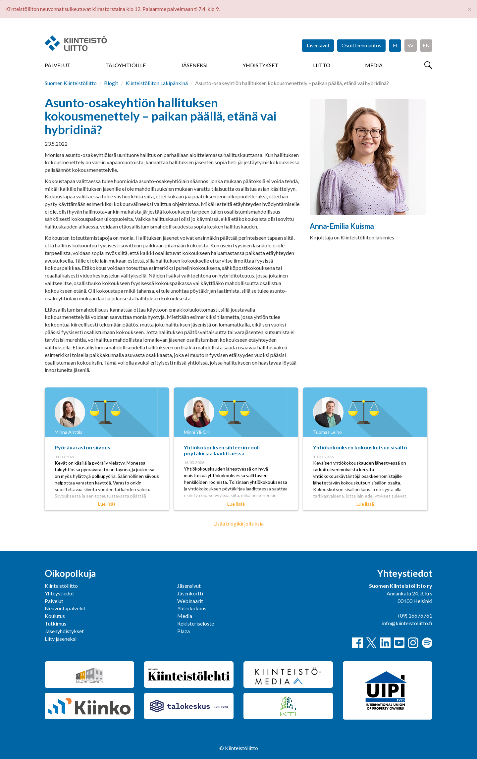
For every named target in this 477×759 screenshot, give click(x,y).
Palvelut (58, 65)
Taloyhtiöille (125, 65)
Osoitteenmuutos (361, 45)
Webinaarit (190, 601)
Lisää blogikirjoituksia (238, 523)
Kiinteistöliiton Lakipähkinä (157, 83)
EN (426, 45)
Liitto (321, 65)
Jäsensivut (318, 45)
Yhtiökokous (191, 608)
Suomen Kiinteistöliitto (71, 83)
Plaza (183, 631)
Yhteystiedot (59, 593)
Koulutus (55, 616)
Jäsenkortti (190, 593)
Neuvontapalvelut (65, 608)
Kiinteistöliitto (61, 585)
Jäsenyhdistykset (64, 631)
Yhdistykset (260, 65)
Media (374, 65)
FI (395, 45)
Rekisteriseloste (195, 623)
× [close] (469, 9)
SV (410, 45)
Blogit (111, 83)
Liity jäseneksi (61, 638)
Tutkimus (55, 623)
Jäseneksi (194, 65)
